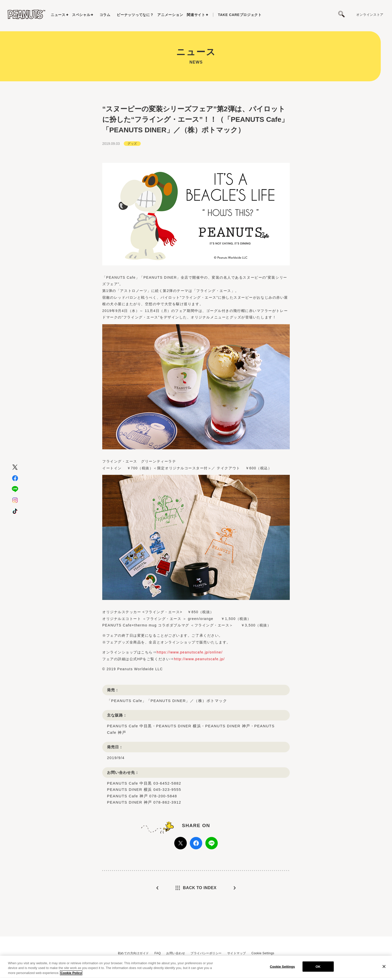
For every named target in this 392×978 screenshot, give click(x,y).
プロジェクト (240, 15)
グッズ (132, 161)
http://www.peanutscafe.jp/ (199, 677)
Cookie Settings (263, 953)
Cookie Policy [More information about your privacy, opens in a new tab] (71, 975)
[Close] (384, 968)
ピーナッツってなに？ (135, 15)
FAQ (157, 953)
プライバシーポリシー (206, 953)
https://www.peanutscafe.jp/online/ (190, 670)
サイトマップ (236, 953)
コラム (105, 15)
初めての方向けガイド (133, 953)
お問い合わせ (175, 953)
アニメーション (170, 15)
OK (318, 969)
